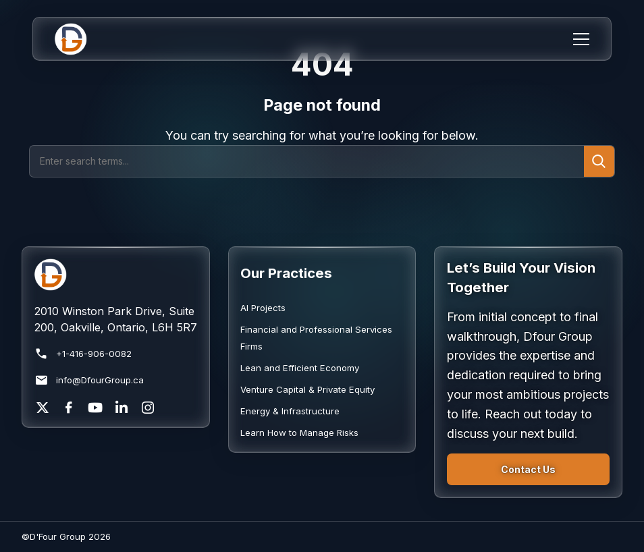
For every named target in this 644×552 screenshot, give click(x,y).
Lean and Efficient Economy (299, 367)
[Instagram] (148, 407)
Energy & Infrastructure (290, 411)
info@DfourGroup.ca (89, 380)
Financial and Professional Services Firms (316, 337)
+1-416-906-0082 (83, 354)
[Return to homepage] (115, 274)
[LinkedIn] (121, 407)
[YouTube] (95, 407)
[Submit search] (599, 161)
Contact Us (528, 469)
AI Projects (263, 307)
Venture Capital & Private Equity (307, 389)
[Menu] (581, 39)
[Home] (79, 39)
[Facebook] (69, 407)
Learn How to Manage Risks (299, 432)
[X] (42, 407)
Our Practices (286, 273)
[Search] (307, 161)
